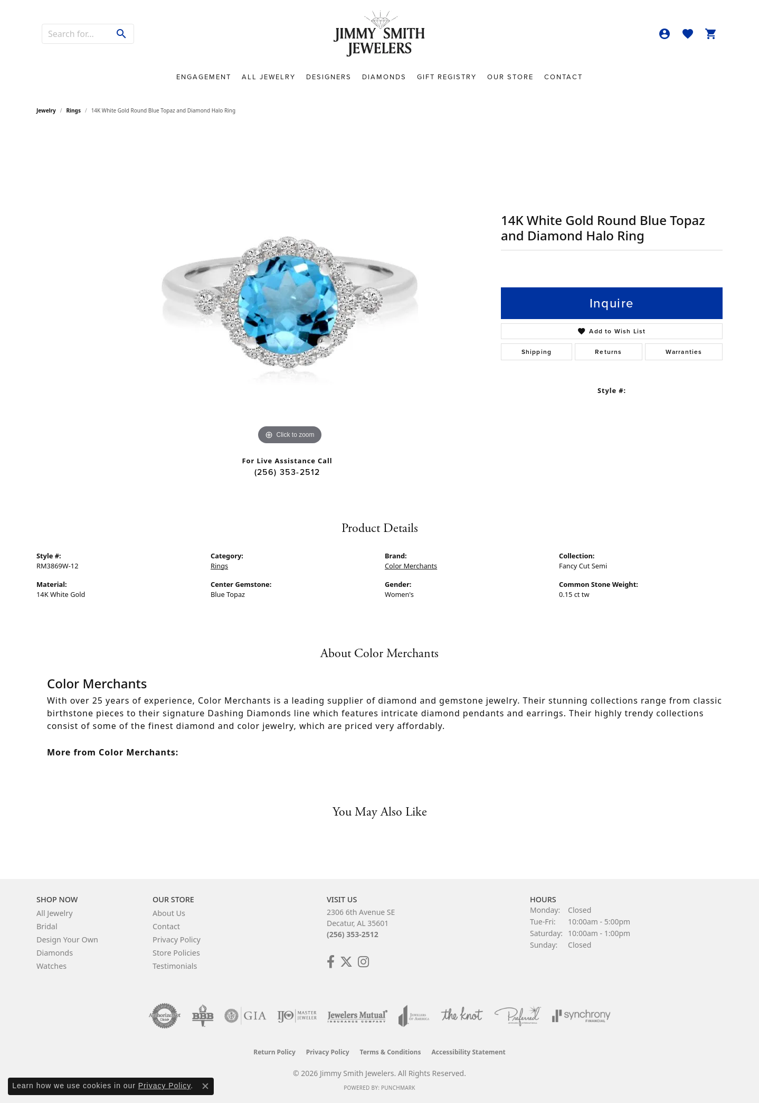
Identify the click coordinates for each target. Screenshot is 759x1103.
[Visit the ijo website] (297, 1016)
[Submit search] (122, 33)
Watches (51, 966)
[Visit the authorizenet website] (164, 1016)
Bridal (47, 926)
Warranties (684, 352)
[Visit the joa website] (414, 1016)
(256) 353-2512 (287, 472)
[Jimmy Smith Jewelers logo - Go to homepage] (380, 34)
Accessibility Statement (468, 1052)
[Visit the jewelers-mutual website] (357, 1016)
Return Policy (274, 1052)
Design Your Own (67, 939)
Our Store (510, 77)
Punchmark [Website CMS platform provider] (398, 1087)
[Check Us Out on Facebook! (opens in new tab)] (331, 962)
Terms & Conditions (390, 1052)
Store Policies (176, 953)
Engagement (203, 77)
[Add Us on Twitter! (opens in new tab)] (346, 962)
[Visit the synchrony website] (581, 1016)
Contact (563, 77)
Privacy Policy (177, 939)
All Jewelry (269, 77)
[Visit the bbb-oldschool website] (203, 1016)
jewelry (46, 110)
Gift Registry (447, 77)
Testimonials (175, 966)
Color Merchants (411, 566)
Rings (74, 110)
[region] (289, 288)
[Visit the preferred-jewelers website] (518, 1016)
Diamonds (384, 77)
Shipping (536, 352)
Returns (608, 352)
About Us (169, 913)
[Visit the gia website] (245, 1016)
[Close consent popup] (205, 1086)
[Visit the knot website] (461, 1016)
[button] (664, 33)
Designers (329, 77)
